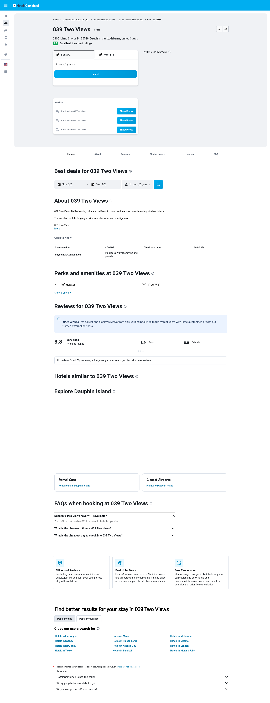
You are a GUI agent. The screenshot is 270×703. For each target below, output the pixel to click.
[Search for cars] (5, 30)
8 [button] (129, 95)
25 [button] (96, 120)
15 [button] (129, 103)
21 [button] (121, 111)
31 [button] (88, 128)
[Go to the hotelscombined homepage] (25, 5)
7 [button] (121, 95)
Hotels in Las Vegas (66, 636)
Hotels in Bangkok (123, 650)
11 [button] (96, 103)
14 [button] (121, 103)
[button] (6, 5)
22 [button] (129, 111)
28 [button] (121, 120)
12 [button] (104, 103)
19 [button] (104, 111)
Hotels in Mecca (121, 636)
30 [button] (79, 128)
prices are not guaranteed (128, 666)
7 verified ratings (82, 43)
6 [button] (112, 95)
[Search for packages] (5, 37)
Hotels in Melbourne (181, 636)
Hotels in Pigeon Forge (125, 641)
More (57, 228)
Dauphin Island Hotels (129, 19)
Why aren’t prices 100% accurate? (143, 689)
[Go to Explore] (5, 44)
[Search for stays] (5, 23)
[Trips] (5, 54)
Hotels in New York (65, 645)
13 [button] (112, 103)
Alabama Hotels (101, 19)
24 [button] (88, 120)
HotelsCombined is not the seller (143, 677)
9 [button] (79, 103)
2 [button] (79, 95)
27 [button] (112, 120)
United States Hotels (72, 19)
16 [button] (79, 111)
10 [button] (88, 103)
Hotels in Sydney (64, 641)
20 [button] (112, 111)
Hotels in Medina (179, 641)
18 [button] (96, 111)
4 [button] (96, 95)
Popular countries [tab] (89, 618)
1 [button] (129, 86)
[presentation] (170, 51)
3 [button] (88, 95)
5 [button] (104, 95)
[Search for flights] (5, 15)
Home (56, 19)
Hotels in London (179, 645)
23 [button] (79, 120)
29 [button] (129, 120)
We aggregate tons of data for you (143, 683)
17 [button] (88, 111)
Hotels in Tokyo (63, 650)
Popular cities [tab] (65, 618)
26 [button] (104, 120)
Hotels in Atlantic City (124, 645)
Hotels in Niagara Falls (182, 650)
